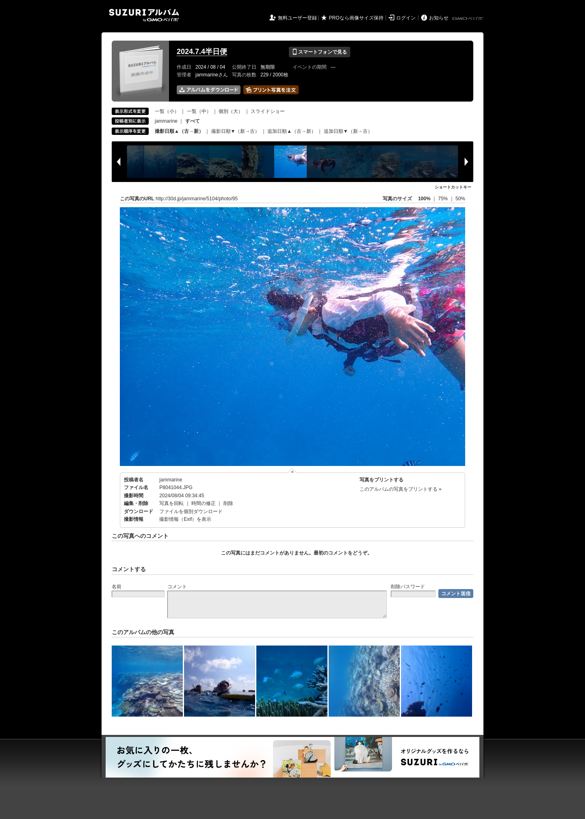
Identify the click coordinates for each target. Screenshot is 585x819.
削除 (228, 503)
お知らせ (438, 18)
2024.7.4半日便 (202, 52)
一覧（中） (199, 111)
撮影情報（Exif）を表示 (185, 519)
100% (424, 199)
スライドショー (268, 111)
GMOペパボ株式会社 (468, 19)
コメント (177, 586)
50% (460, 199)
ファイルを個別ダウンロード (191, 511)
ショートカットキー (453, 187)
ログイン (406, 18)
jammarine (166, 121)
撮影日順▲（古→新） (179, 131)
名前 (116, 586)
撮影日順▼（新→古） (235, 131)
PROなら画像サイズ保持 (356, 18)
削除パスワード (408, 586)
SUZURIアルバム (144, 15)
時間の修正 (203, 503)
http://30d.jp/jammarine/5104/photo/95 (197, 199)
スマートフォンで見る (319, 52)
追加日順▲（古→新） (291, 131)
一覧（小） (167, 111)
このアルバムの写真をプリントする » (401, 489)
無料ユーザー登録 (297, 18)
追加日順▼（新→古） (348, 131)
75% (443, 199)
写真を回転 (171, 503)
